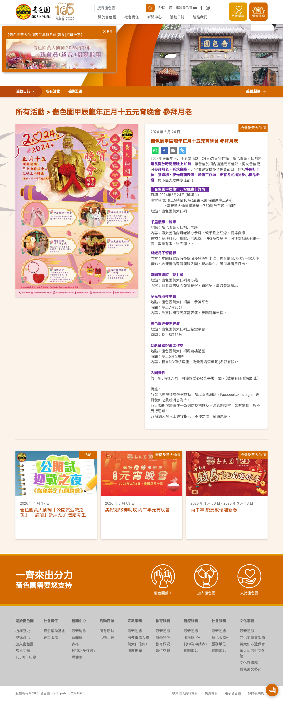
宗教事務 (134, 621)
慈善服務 (256, 91)
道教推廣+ (135, 651)
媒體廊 (77, 657)
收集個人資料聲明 (185, 693)
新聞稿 (77, 637)
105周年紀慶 (25, 657)
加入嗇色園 (24, 644)
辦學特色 (163, 637)
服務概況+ (192, 637)
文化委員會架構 (252, 637)
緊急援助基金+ (55, 631)
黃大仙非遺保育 (252, 644)
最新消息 (79, 631)
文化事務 (247, 621)
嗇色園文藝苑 (250, 669)
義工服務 (50, 637)
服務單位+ (219, 644)
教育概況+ (164, 644)
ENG (161, 8)
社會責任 (131, 17)
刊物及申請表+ (196, 644)
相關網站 (191, 651)
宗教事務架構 (138, 637)
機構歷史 (22, 631)
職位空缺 (163, 651)
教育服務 (163, 621)
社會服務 (218, 621)
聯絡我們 (200, 17)
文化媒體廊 (249, 663)
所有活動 (53, 91)
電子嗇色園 (233, 693)
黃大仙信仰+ (137, 644)
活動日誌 (177, 17)
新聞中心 (154, 17)
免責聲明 (211, 693)
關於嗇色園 (107, 17)
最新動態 (134, 631)
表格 (75, 644)
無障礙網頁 (256, 693)
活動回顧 (74, 91)
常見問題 (22, 651)
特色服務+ (219, 637)
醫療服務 (191, 621)
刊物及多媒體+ (84, 651)
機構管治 (22, 637)
